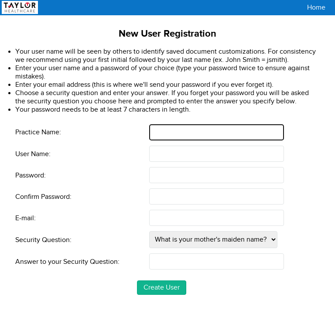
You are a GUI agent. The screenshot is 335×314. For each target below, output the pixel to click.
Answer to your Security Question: (67, 261)
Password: (30, 175)
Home (316, 7)
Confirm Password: (43, 196)
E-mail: (25, 218)
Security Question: (43, 240)
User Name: (33, 154)
